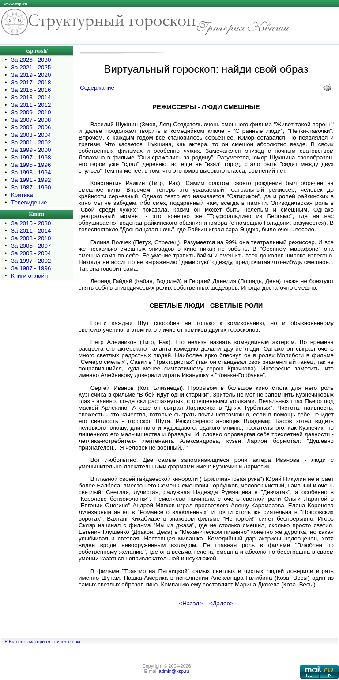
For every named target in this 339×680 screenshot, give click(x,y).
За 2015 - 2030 (31, 223)
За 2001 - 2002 (31, 142)
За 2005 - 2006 (31, 127)
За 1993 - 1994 (31, 172)
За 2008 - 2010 (31, 238)
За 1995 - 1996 (31, 165)
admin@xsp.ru (174, 671)
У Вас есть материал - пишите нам (42, 641)
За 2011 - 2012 (31, 105)
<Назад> (191, 603)
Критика (22, 195)
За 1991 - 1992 (31, 180)
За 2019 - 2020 (31, 75)
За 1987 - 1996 (31, 268)
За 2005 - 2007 (31, 245)
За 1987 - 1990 (31, 187)
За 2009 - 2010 (31, 112)
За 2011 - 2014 (31, 230)
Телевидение (29, 202)
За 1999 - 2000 (31, 150)
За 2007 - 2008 (31, 120)
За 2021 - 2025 (31, 67)
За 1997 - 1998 (31, 157)
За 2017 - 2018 (31, 82)
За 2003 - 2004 (31, 135)
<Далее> (221, 603)
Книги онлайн (29, 275)
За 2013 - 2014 (31, 97)
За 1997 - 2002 (31, 260)
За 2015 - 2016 (31, 90)
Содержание (97, 87)
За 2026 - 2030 (31, 60)
